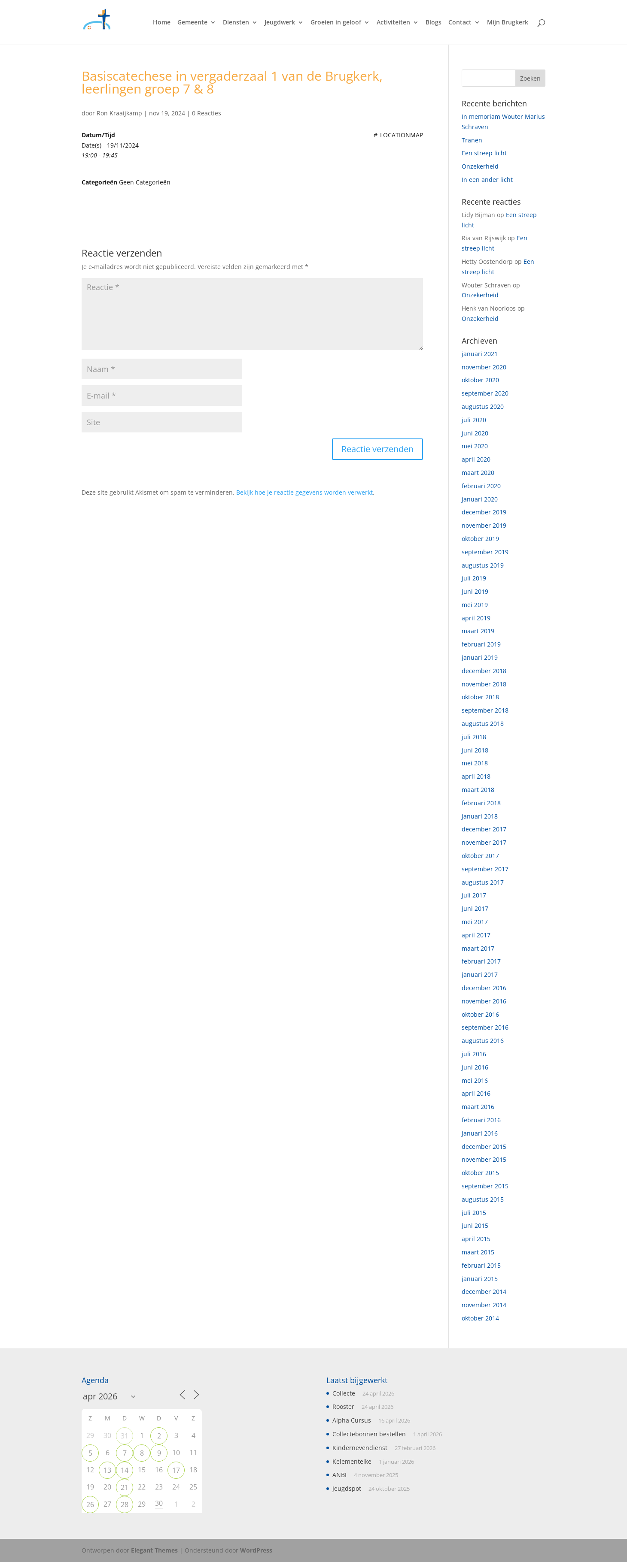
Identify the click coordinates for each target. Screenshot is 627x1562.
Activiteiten (393, 22)
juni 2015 (475, 1225)
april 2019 (476, 618)
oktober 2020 (480, 380)
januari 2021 (480, 354)
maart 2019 (478, 631)
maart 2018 (478, 790)
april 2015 (476, 1239)
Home (161, 22)
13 (107, 1470)
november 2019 (484, 525)
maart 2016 (478, 1107)
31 (124, 1436)
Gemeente (192, 22)
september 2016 (485, 1027)
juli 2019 (474, 578)
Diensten (236, 22)
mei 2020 (475, 446)
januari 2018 (480, 816)
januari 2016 (480, 1133)
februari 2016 (481, 1120)
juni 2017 (475, 908)
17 (176, 1470)
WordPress (256, 1550)
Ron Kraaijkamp (119, 113)
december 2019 (484, 512)
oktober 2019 (480, 539)
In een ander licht (487, 179)
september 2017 (485, 869)
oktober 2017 (480, 856)
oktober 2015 (480, 1173)
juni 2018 (475, 750)
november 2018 (484, 684)
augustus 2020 (483, 406)
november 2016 (484, 1001)
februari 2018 (481, 803)
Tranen (472, 140)
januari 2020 (480, 499)
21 (124, 1487)
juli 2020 (474, 420)
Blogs (433, 22)
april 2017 (476, 935)
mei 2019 (475, 605)
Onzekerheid (480, 166)
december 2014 (484, 1291)
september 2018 (485, 710)
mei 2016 (475, 1080)
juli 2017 (474, 895)
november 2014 (484, 1305)
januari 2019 (480, 657)
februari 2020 (481, 486)
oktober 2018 (480, 697)
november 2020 (484, 367)
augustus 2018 (483, 723)
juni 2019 (475, 591)
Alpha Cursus (351, 1420)
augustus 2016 (483, 1040)
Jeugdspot (346, 1488)
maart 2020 (478, 472)
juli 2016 (474, 1054)
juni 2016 (475, 1067)
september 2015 (485, 1186)
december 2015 (484, 1146)
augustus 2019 (483, 565)
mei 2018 (475, 763)
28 (124, 1504)
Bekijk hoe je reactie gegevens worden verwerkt (304, 492)
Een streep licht (484, 153)
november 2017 (484, 842)
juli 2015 (474, 1213)
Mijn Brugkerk (507, 22)
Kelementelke (351, 1461)
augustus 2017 (483, 882)
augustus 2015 (483, 1199)
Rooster (343, 1406)
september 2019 (485, 552)
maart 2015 (478, 1252)
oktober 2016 (480, 1014)
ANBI (339, 1475)
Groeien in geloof (335, 22)
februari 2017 (481, 961)
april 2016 (476, 1093)
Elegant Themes (154, 1550)
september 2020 (485, 393)
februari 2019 (481, 644)
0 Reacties (206, 113)
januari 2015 (480, 1279)
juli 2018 (474, 737)
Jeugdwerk (280, 22)
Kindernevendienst (359, 1448)
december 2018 (484, 671)
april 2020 (476, 459)
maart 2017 (478, 948)
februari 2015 (481, 1265)
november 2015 (484, 1159)
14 (124, 1470)
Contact (460, 22)
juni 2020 (475, 433)
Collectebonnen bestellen (369, 1434)
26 (90, 1504)
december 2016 (484, 988)
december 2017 (484, 829)
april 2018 (476, 776)
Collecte (343, 1393)
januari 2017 (480, 974)
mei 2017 (475, 922)
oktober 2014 (480, 1318)
